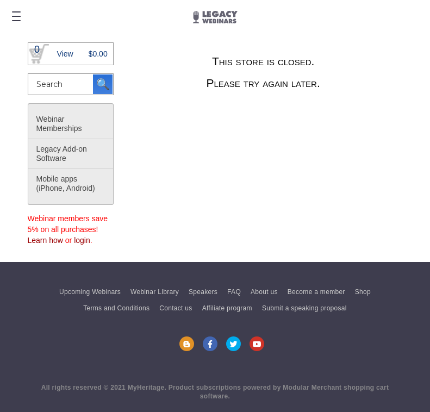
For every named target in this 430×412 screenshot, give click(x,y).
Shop (363, 292)
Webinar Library (154, 292)
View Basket (65, 57)
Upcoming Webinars (90, 292)
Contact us (175, 308)
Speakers (203, 292)
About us (264, 292)
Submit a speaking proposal (304, 308)
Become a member (316, 292)
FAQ (234, 292)
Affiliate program (227, 308)
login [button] (82, 240)
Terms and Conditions (116, 308)
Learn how (45, 240)
